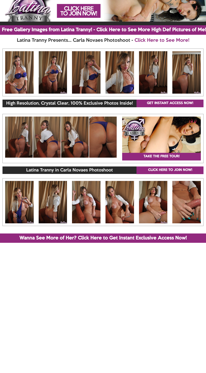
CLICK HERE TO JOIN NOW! (170, 170)
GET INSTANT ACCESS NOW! (170, 103)
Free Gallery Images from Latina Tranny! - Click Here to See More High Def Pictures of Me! (104, 30)
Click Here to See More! (161, 40)
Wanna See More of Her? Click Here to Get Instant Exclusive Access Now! (103, 238)
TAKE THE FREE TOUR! (162, 156)
